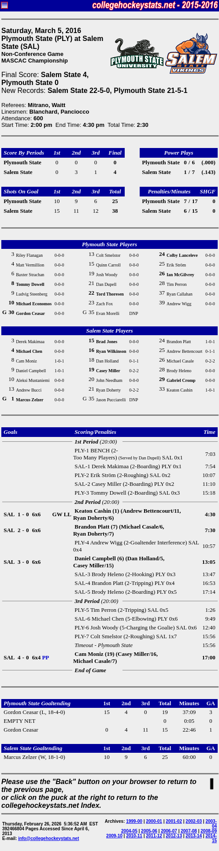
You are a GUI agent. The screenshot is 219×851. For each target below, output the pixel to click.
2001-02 (174, 821)
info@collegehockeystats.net (48, 838)
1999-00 (134, 821)
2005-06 (149, 831)
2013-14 (194, 835)
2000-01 (154, 821)
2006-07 (169, 831)
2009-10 (114, 835)
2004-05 (129, 831)
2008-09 (208, 831)
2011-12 (154, 835)
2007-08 (189, 831)
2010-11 (134, 835)
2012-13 (174, 835)
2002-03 (194, 821)
